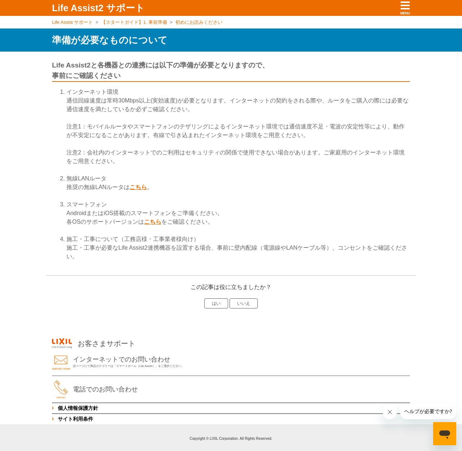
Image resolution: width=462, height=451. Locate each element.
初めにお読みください (198, 22)
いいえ (243, 303)
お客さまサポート (93, 343)
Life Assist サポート (72, 22)
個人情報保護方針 (78, 408)
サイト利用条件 (75, 419)
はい (216, 303)
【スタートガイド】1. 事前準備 (134, 22)
